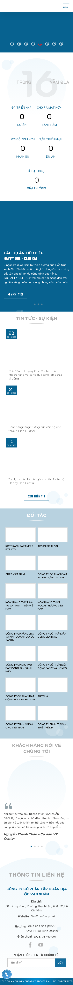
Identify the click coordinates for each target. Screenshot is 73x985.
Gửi (60, 962)
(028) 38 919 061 (45, 936)
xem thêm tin (36, 496)
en (53, 6)
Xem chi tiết (15, 294)
